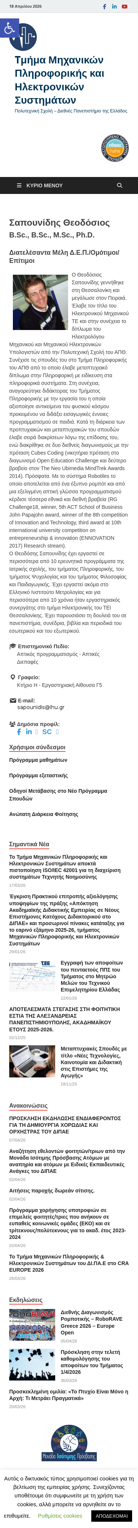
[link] (9, 28)
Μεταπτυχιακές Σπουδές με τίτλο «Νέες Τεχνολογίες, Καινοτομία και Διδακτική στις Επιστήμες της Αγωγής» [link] (94, 1062)
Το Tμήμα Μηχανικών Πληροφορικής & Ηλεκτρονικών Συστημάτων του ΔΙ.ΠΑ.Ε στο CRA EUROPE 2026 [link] (69, 1263)
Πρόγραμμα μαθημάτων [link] (38, 760)
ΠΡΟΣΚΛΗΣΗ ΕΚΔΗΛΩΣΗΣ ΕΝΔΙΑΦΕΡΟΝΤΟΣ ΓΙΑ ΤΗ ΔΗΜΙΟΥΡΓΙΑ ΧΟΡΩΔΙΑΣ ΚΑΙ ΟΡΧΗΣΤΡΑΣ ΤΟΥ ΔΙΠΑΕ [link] (65, 1125)
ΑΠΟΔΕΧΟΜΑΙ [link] (112, 1516)
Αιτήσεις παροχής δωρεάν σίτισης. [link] (52, 1191)
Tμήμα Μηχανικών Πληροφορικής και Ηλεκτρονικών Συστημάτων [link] (60, 79)
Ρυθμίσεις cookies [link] (60, 1516)
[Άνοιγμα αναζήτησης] (119, 185)
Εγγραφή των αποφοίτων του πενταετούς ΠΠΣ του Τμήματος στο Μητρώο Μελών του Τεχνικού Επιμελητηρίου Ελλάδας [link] (92, 976)
